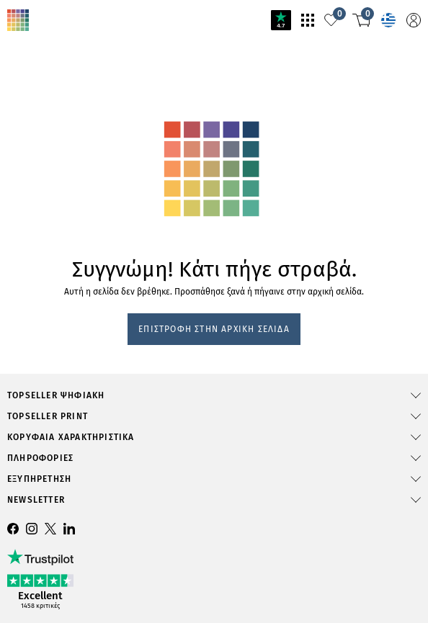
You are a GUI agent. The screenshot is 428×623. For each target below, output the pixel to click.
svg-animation (114, 135)
